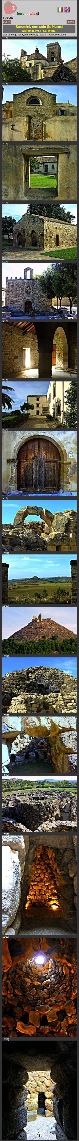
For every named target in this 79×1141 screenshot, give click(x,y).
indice (6, 22)
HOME (71, 22)
